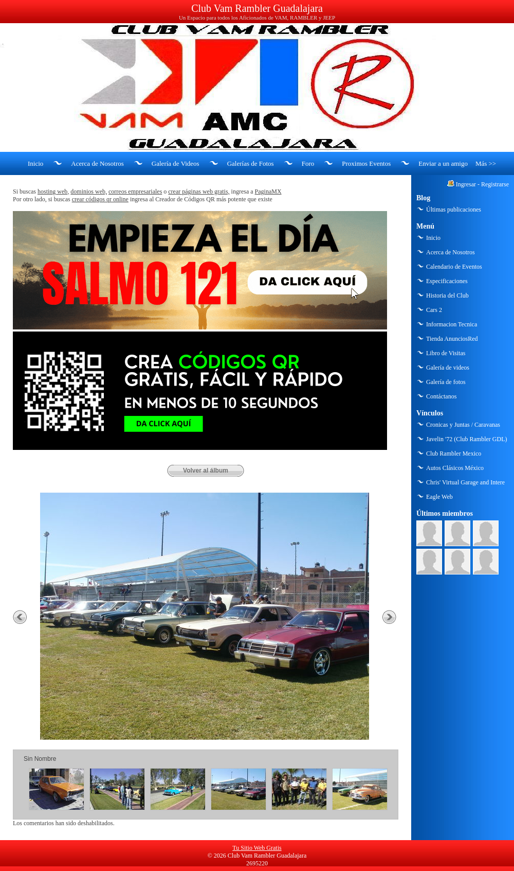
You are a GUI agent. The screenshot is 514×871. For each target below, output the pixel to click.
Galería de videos (447, 367)
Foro (308, 163)
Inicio (35, 163)
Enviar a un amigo (443, 163)
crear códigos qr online (100, 199)
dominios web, (88, 191)
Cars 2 (434, 309)
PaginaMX (268, 191)
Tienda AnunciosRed (452, 338)
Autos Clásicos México (455, 468)
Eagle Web (439, 496)
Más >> (485, 163)
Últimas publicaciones (453, 209)
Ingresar (466, 184)
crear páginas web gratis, (198, 191)
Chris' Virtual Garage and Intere (465, 482)
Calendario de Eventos (454, 266)
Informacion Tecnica (451, 324)
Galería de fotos (446, 382)
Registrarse (495, 184)
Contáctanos (441, 396)
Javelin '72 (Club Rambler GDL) (466, 439)
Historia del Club (447, 295)
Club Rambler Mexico (453, 453)
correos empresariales (135, 191)
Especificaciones (447, 281)
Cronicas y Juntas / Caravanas (463, 424)
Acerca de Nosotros (97, 163)
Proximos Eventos (366, 163)
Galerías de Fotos (250, 163)
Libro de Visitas (445, 353)
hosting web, (53, 191)
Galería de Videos (175, 163)
